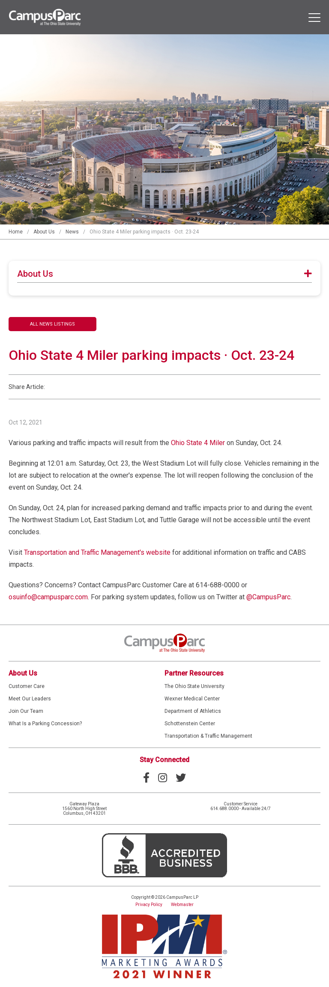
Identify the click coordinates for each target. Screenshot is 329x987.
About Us (44, 232)
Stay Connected (164, 760)
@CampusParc (268, 597)
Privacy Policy (148, 904)
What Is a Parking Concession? (45, 724)
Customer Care (27, 686)
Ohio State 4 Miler (198, 443)
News (72, 232)
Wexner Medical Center (192, 699)
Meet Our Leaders (30, 699)
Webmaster (182, 904)
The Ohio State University (194, 686)
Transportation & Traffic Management (208, 736)
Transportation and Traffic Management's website (97, 552)
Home (16, 232)
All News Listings (52, 324)
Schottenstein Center (189, 724)
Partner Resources (194, 673)
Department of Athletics (192, 711)
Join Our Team (26, 711)
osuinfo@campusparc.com (48, 597)
